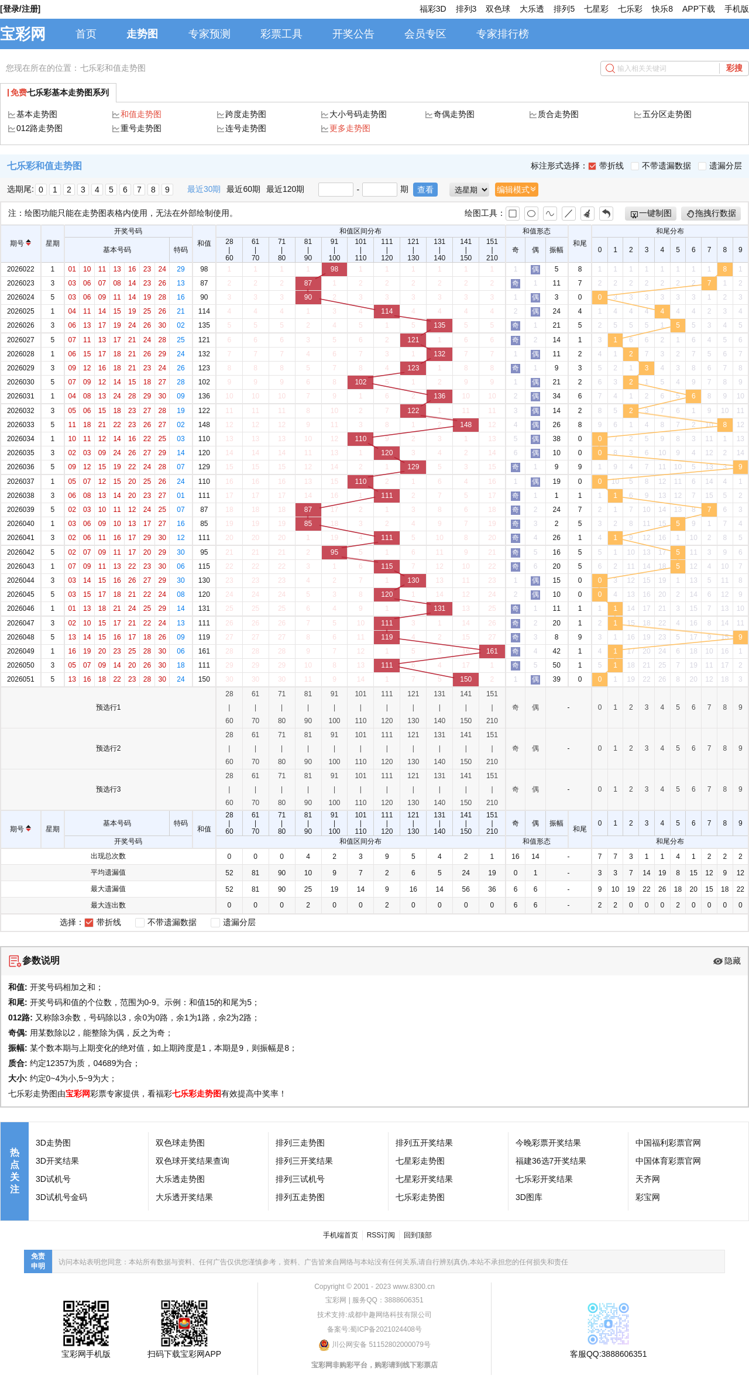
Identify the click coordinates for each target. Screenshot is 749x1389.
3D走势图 (53, 1142)
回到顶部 (418, 1235)
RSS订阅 (381, 1235)
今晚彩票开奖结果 (548, 1142)
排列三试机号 (300, 1179)
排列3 (466, 8)
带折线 (606, 165)
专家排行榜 (502, 34)
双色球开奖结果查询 (192, 1160)
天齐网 (647, 1179)
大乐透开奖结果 (184, 1197)
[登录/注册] (20, 8)
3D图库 (529, 1197)
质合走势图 (558, 114)
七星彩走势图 (420, 1160)
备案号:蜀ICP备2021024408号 (374, 1329)
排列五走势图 (300, 1197)
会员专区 (425, 34)
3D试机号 (53, 1179)
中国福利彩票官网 (668, 1142)
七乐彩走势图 (196, 1093)
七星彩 (596, 8)
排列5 (564, 8)
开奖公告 (353, 34)
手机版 (736, 8)
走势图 (142, 34)
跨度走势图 (245, 114)
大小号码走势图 (358, 114)
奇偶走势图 (454, 114)
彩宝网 (647, 1197)
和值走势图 (141, 114)
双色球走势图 (180, 1142)
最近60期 (243, 189)
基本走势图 (36, 114)
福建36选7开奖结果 (551, 1160)
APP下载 (698, 8)
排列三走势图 (300, 1142)
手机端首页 (340, 1235)
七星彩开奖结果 (424, 1179)
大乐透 (532, 8)
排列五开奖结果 (424, 1142)
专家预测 (209, 34)
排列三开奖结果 (304, 1160)
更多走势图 (349, 128)
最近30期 (204, 189)
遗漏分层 (720, 165)
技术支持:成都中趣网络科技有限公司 (374, 1315)
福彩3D (433, 8)
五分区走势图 (667, 114)
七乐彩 (630, 8)
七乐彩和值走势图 (113, 68)
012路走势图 (39, 128)
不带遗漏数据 (661, 165)
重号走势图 (141, 128)
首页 (86, 34)
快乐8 (662, 8)
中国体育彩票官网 (668, 1160)
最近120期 (285, 189)
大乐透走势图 (180, 1179)
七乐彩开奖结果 (544, 1179)
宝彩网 (23, 34)
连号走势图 (245, 128)
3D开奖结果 (57, 1160)
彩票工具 (281, 34)
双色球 (498, 8)
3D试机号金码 (61, 1197)
